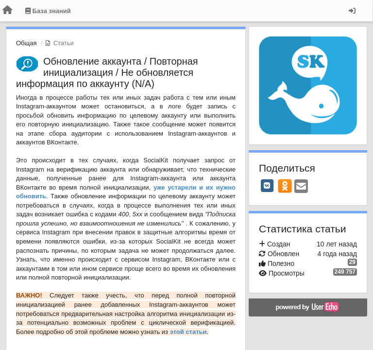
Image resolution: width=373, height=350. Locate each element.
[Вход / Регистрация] (352, 10)
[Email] (301, 186)
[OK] (285, 185)
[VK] (267, 185)
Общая (26, 43)
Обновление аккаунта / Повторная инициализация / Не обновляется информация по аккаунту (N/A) (107, 72)
